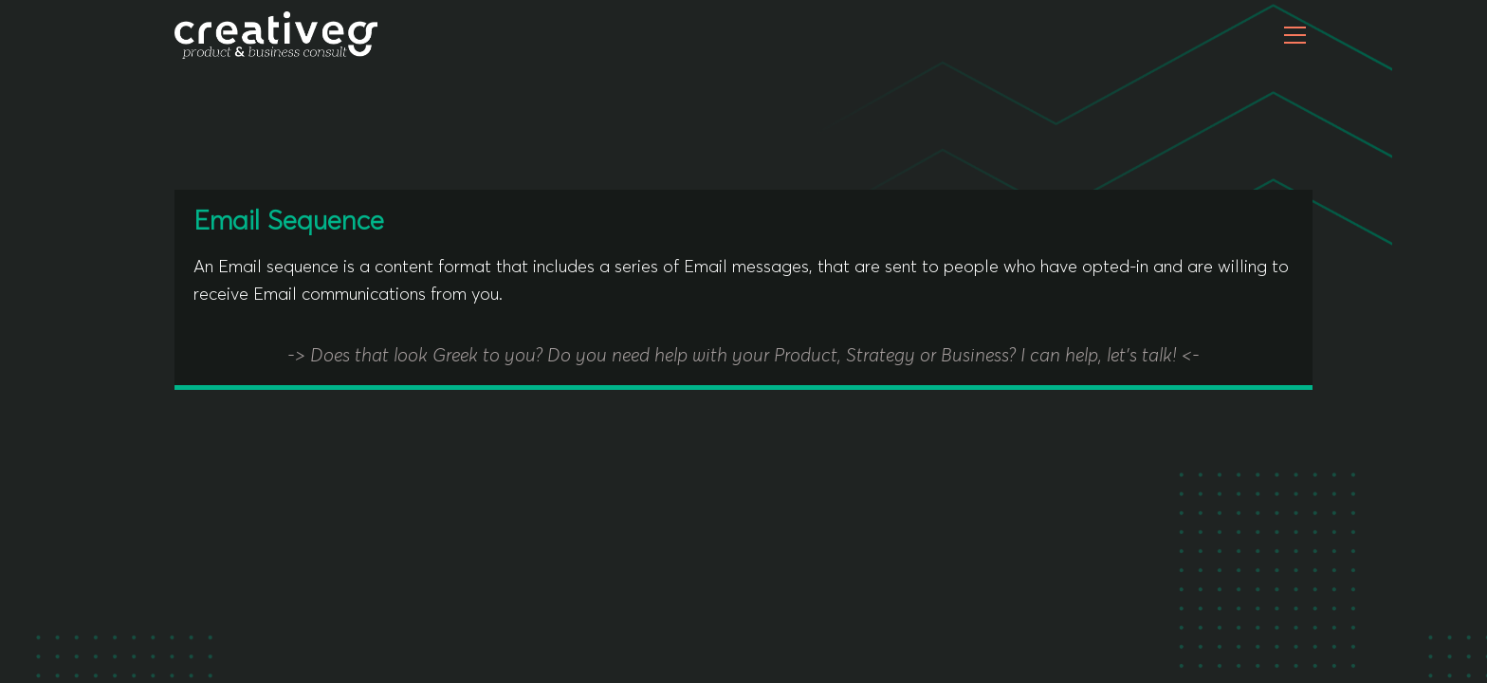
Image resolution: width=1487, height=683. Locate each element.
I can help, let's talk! (1101, 356)
